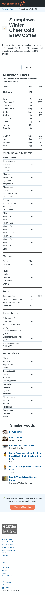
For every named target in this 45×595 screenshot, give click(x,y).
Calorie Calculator (8, 542)
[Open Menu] (41, 3)
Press (4, 565)
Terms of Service (7, 576)
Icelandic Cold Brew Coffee (21, 445)
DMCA (4, 573)
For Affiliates (6, 568)
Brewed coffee (15, 432)
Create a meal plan (22, 507)
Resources (5, 556)
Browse (5, 9)
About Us (5, 562)
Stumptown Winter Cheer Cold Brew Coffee (23, 27)
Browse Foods (7, 539)
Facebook (6, 582)
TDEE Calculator (7, 545)
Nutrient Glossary (8, 547)
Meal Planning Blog (8, 550)
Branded (13, 9)
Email (5, 588)
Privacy (4, 570)
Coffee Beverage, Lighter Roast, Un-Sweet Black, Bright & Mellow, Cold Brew (25, 456)
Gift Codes (5, 553)
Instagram (7, 585)
